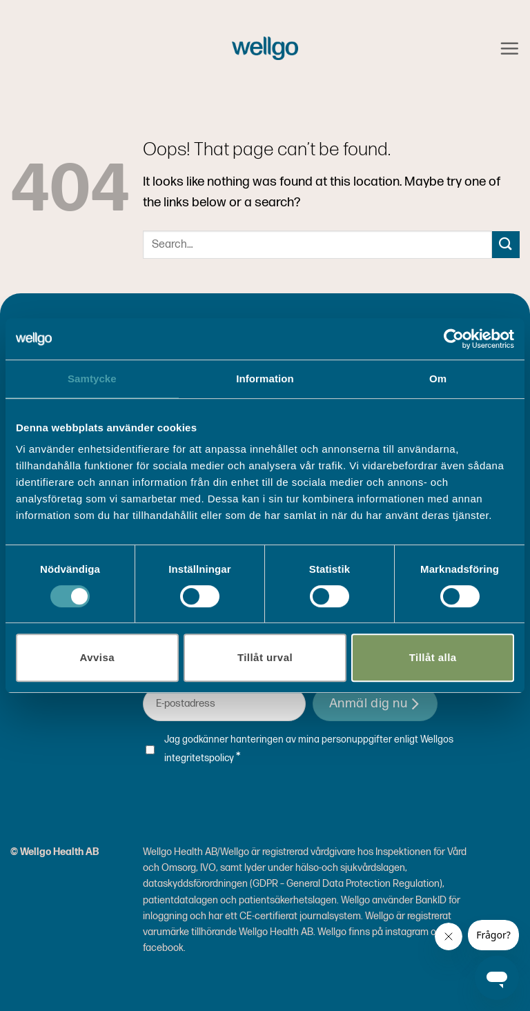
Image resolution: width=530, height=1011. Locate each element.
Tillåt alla (433, 657)
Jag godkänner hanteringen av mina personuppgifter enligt (308, 749)
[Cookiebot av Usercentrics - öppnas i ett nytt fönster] (453, 338)
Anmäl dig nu (375, 703)
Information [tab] (265, 378)
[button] (509, 48)
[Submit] (506, 244)
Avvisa (97, 657)
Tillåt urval (265, 657)
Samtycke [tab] (92, 378)
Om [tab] (437, 378)
